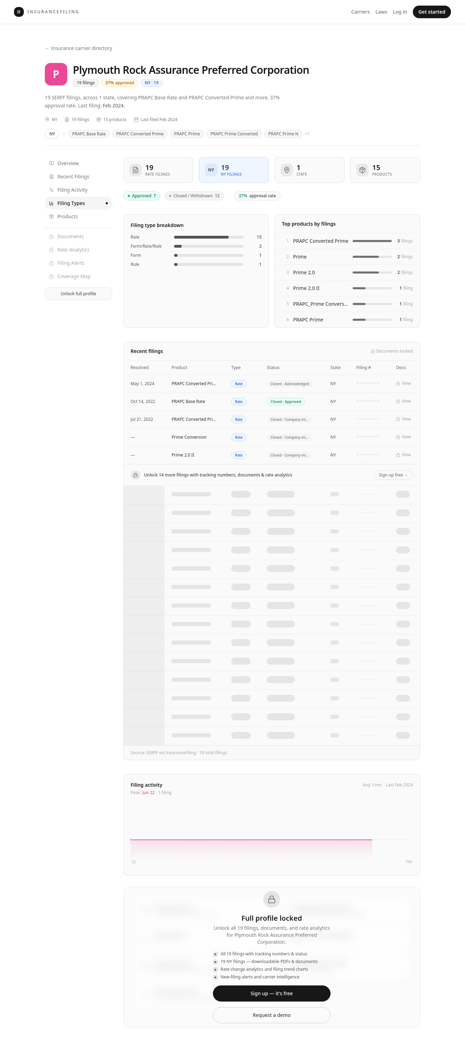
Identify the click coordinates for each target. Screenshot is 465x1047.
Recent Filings (69, 176)
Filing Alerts (66, 263)
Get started (431, 11)
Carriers (360, 11)
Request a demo (272, 1015)
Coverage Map (70, 276)
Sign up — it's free (272, 993)
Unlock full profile (78, 294)
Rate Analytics (69, 249)
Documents (66, 236)
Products (63, 216)
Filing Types (78, 203)
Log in (400, 11)
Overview (64, 163)
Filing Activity (68, 189)
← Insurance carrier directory (78, 48)
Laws (381, 11)
